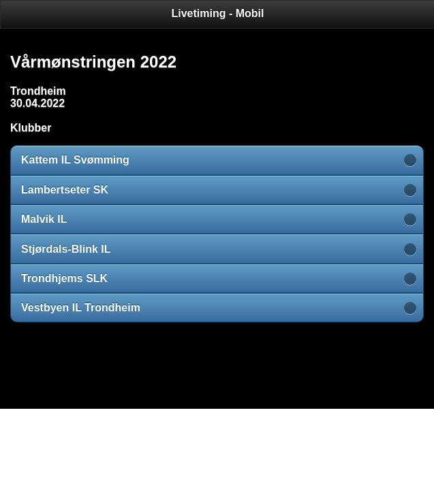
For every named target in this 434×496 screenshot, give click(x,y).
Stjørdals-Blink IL (66, 249)
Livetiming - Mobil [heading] (218, 13)
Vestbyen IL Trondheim (80, 307)
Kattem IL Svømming (75, 160)
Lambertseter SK (64, 190)
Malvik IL (44, 219)
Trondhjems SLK (64, 278)
